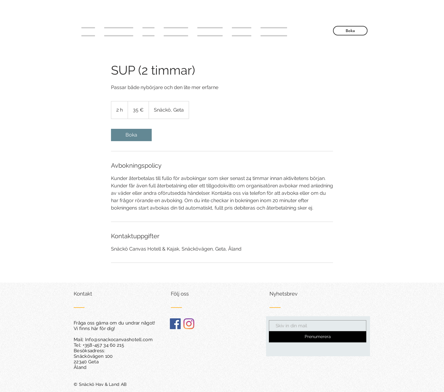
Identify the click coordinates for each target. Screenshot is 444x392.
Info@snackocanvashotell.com (119, 339)
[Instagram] (188, 323)
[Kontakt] (97, 294)
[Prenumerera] (317, 336)
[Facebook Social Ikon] (175, 323)
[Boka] (350, 30)
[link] (131, 135)
